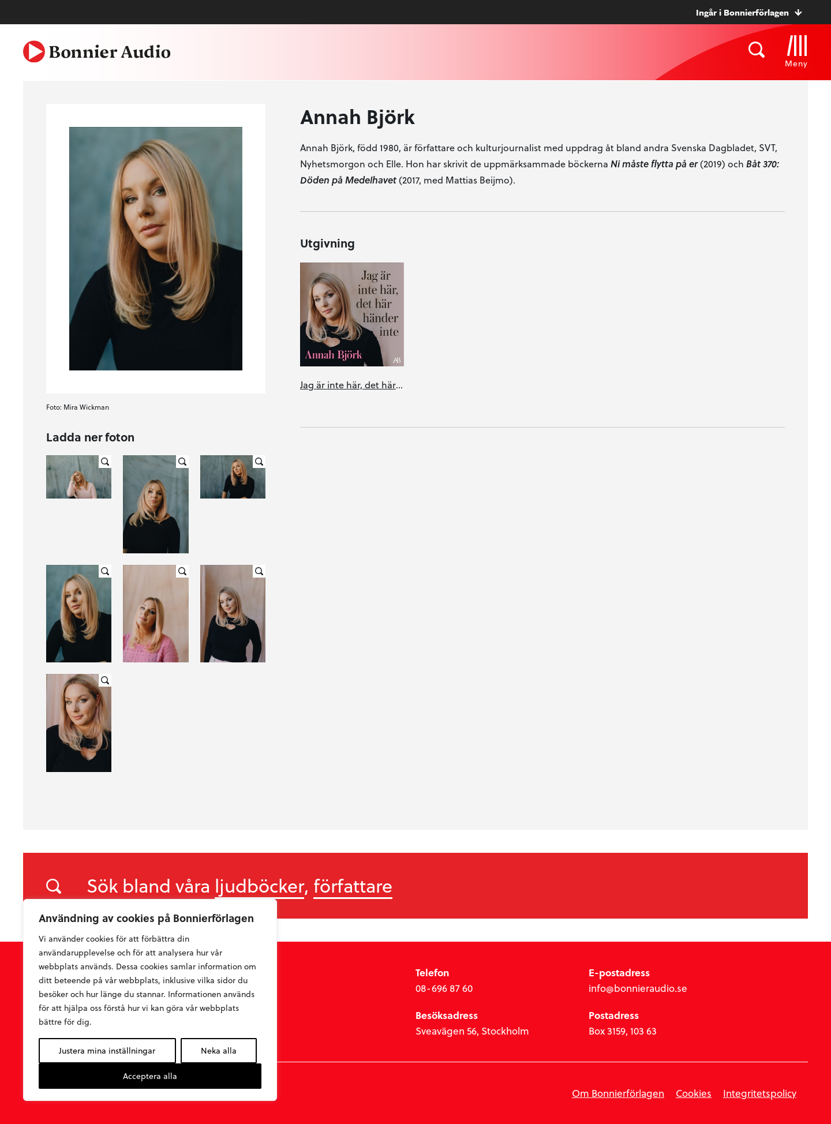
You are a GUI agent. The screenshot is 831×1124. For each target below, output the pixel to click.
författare (352, 885)
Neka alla (219, 1050)
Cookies (694, 1093)
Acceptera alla (150, 1076)
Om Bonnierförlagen (618, 1093)
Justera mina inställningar (107, 1050)
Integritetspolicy (759, 1093)
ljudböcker (259, 885)
